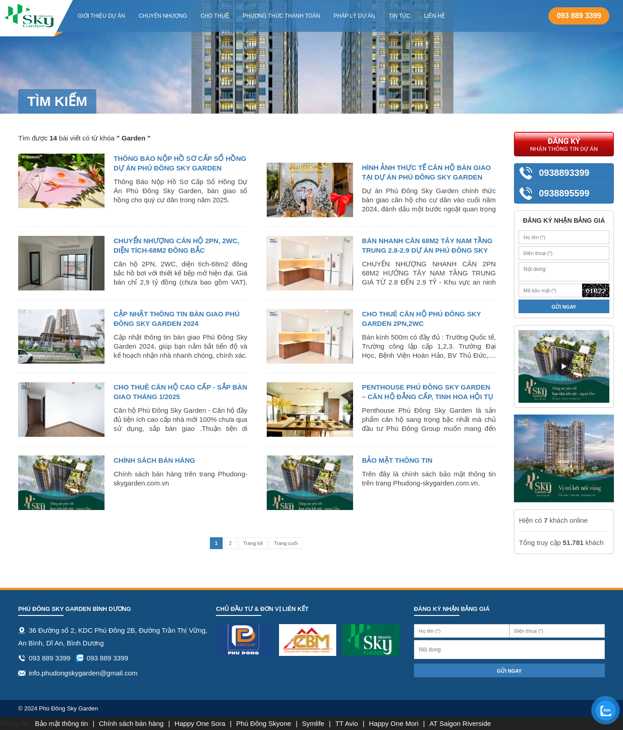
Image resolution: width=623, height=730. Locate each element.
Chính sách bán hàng (131, 723)
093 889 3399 (579, 16)
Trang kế (253, 543)
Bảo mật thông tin (61, 723)
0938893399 (564, 173)
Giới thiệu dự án (101, 16)
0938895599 (564, 193)
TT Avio (346, 723)
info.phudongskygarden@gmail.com (83, 673)
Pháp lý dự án (354, 16)
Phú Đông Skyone (263, 723)
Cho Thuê (214, 16)
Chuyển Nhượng (163, 16)
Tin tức (399, 16)
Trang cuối (286, 543)
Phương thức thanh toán (281, 16)
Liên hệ (434, 16)
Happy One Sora (199, 723)
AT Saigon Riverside (460, 723)
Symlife (313, 723)
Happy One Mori (394, 723)
